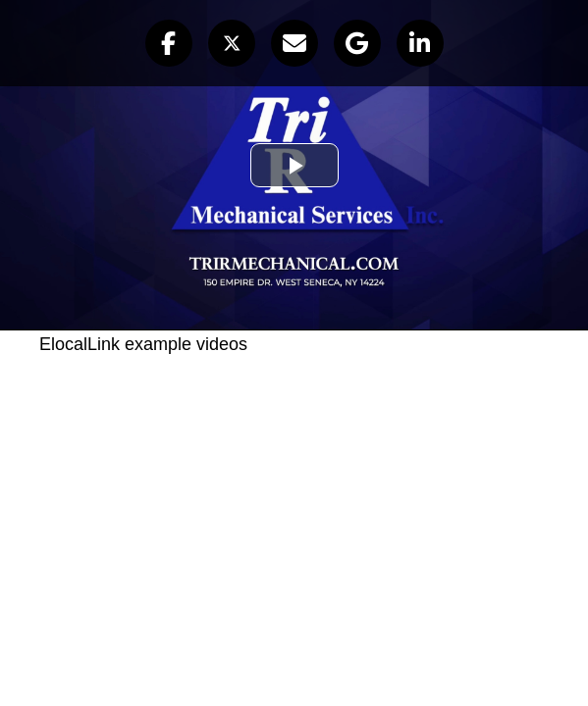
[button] (168, 43)
